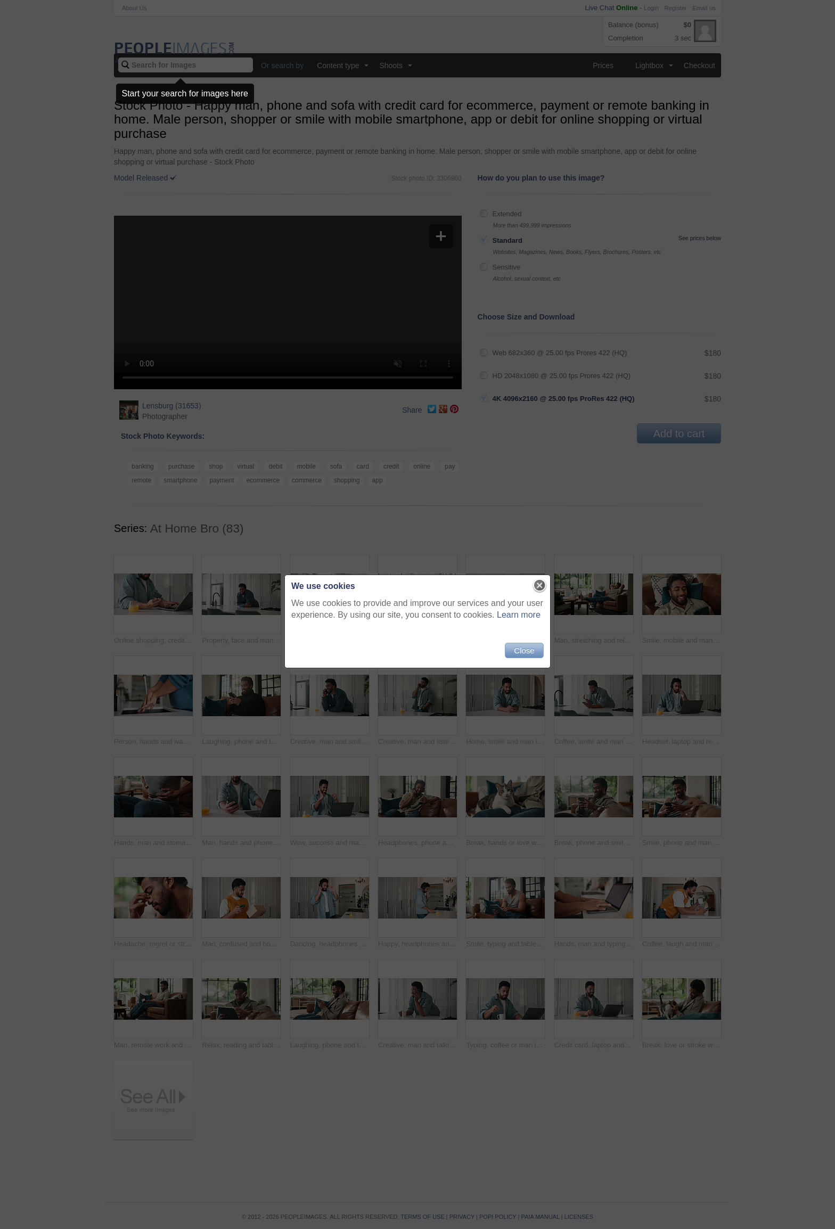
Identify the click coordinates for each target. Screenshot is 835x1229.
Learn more (519, 614)
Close (524, 650)
